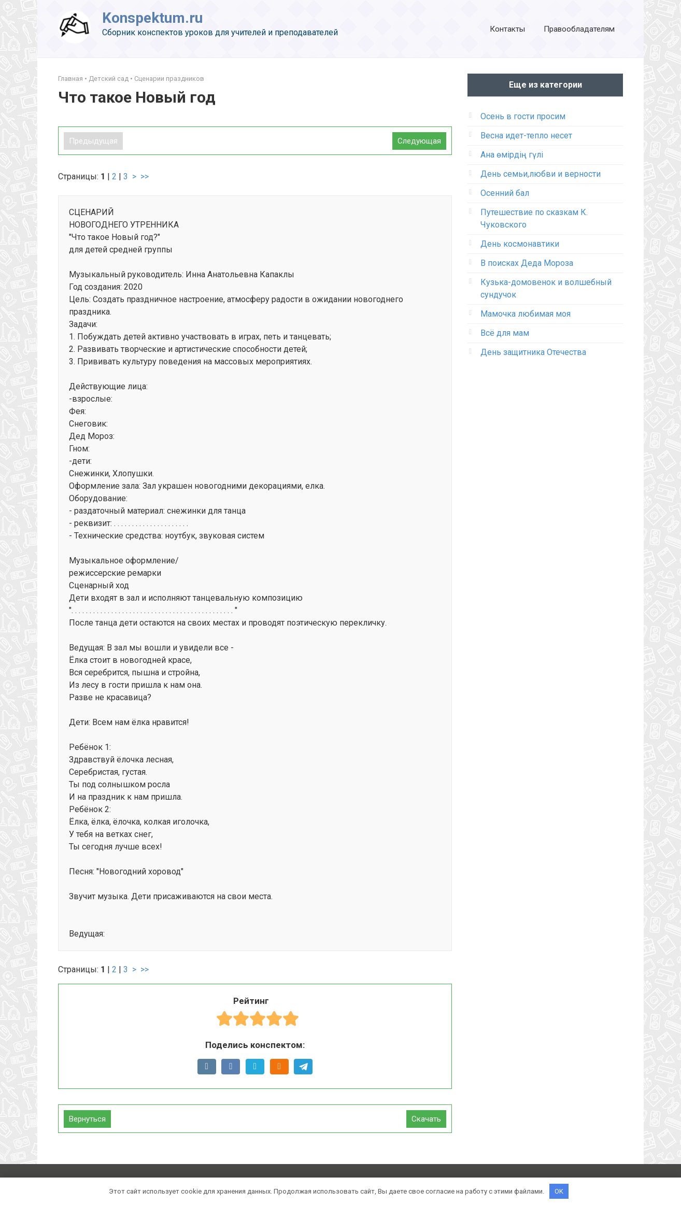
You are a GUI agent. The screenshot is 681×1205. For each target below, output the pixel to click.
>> (144, 176)
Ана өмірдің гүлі (511, 155)
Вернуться (87, 1119)
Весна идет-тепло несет (526, 135)
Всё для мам (504, 333)
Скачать (426, 1119)
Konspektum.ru (152, 17)
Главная (70, 78)
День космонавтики (519, 244)
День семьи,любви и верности (540, 174)
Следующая (419, 141)
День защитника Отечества (533, 352)
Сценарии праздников (169, 78)
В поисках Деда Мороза (526, 263)
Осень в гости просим (522, 116)
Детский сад (109, 78)
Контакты (507, 29)
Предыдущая (93, 141)
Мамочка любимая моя (525, 314)
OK (559, 1191)
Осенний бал (504, 193)
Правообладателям (579, 29)
